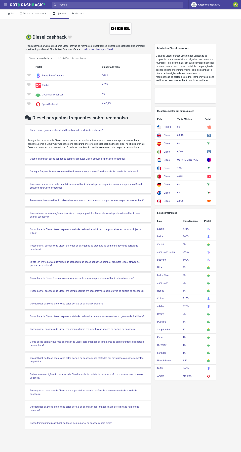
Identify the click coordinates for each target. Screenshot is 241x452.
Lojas (59, 13)
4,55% (105, 84)
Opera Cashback (50, 104)
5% (184, 314)
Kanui (160, 337)
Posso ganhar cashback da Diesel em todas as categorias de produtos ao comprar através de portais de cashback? (84, 247)
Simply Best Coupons (53, 75)
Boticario (162, 259)
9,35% (186, 228)
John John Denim (166, 252)
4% (103, 93)
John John (162, 283)
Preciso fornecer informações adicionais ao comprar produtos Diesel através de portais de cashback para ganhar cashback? (85, 215)
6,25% (186, 252)
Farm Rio (162, 353)
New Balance (164, 360)
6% (178, 127)
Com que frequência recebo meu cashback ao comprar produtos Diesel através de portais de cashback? (84, 171)
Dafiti (160, 368)
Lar (11, 13)
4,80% (105, 74)
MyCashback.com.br (52, 94)
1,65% (186, 368)
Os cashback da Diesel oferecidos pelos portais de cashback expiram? (66, 303)
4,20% (180, 176)
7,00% (186, 236)
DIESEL (167, 127)
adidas (160, 306)
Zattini (160, 244)
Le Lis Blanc (163, 275)
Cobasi (160, 298)
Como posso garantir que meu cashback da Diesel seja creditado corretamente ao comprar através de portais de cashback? (87, 343)
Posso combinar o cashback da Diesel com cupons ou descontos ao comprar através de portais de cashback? (87, 200)
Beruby (45, 85)
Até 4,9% (187, 376)
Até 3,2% (106, 103)
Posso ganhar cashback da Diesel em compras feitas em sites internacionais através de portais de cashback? (87, 291)
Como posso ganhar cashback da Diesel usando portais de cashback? (66, 130)
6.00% (180, 135)
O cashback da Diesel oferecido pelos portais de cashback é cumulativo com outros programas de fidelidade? (87, 316)
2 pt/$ (180, 200)
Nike (159, 267)
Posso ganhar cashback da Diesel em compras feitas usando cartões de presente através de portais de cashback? (83, 392)
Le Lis (160, 236)
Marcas (79, 13)
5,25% (186, 298)
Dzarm (160, 314)
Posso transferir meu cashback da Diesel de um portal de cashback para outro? (71, 423)
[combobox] (117, 5)
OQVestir (161, 345)
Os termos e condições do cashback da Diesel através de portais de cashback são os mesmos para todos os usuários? (86, 376)
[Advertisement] (185, 95)
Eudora (161, 228)
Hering (160, 290)
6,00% (180, 151)
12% (179, 168)
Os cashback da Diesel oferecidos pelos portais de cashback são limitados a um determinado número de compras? (84, 408)
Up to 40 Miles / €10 (187, 159)
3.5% (185, 360)
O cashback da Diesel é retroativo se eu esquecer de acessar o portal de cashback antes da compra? (82, 278)
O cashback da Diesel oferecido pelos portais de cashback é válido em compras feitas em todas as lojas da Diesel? (85, 231)
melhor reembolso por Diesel (98, 49)
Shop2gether (163, 329)
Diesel (167, 135)
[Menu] (6, 5)
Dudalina (161, 321)
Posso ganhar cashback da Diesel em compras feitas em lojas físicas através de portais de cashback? (83, 329)
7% (184, 244)
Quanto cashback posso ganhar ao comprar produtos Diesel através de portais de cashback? (78, 158)
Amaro (160, 376)
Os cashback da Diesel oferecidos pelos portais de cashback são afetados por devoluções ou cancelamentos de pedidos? (86, 360)
